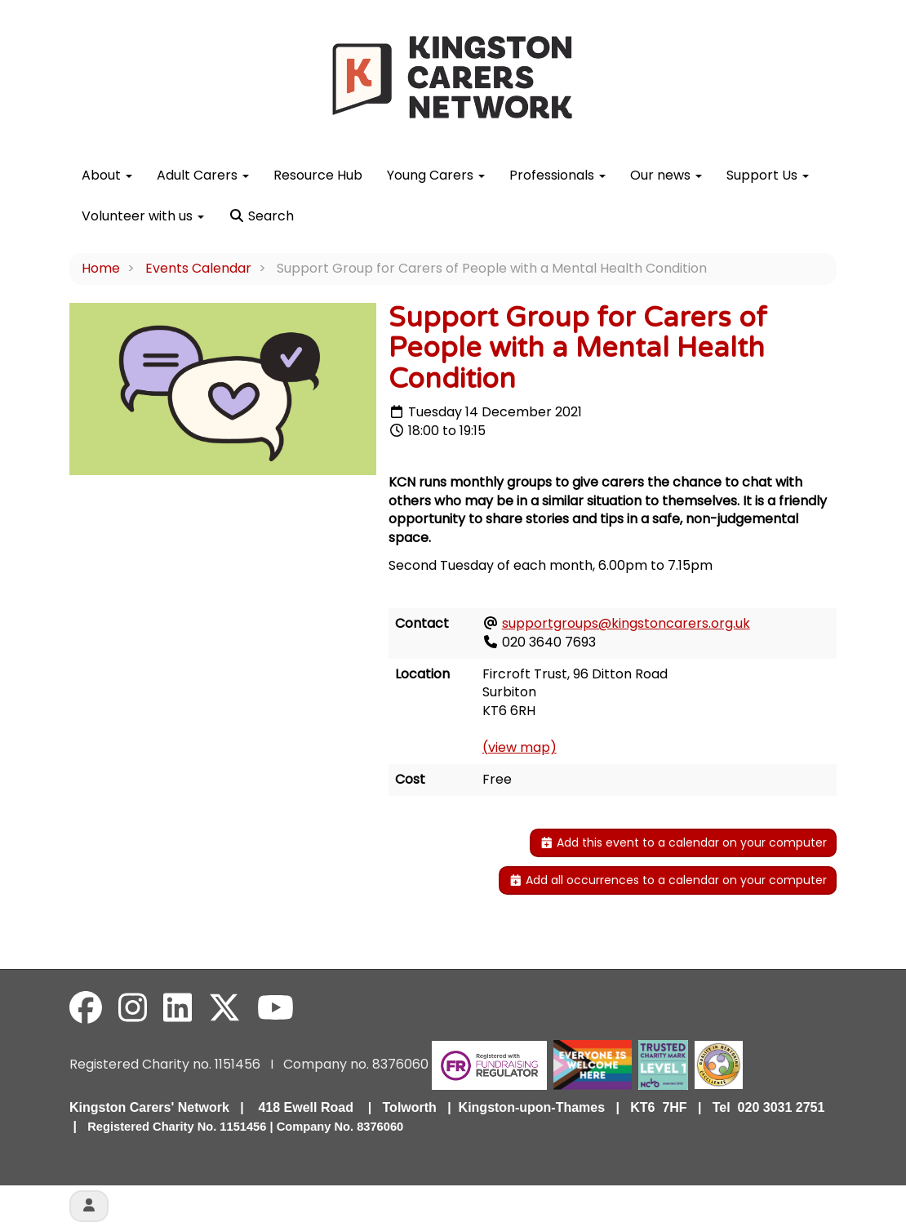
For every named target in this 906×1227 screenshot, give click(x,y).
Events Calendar (198, 268)
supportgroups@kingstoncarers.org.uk (626, 623)
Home (101, 268)
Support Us (767, 175)
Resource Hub (317, 175)
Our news (666, 175)
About (107, 175)
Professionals (557, 175)
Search (261, 216)
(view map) (519, 747)
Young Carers (436, 175)
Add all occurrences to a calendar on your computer (668, 880)
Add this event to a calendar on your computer (684, 842)
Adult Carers (203, 175)
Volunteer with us (143, 216)
